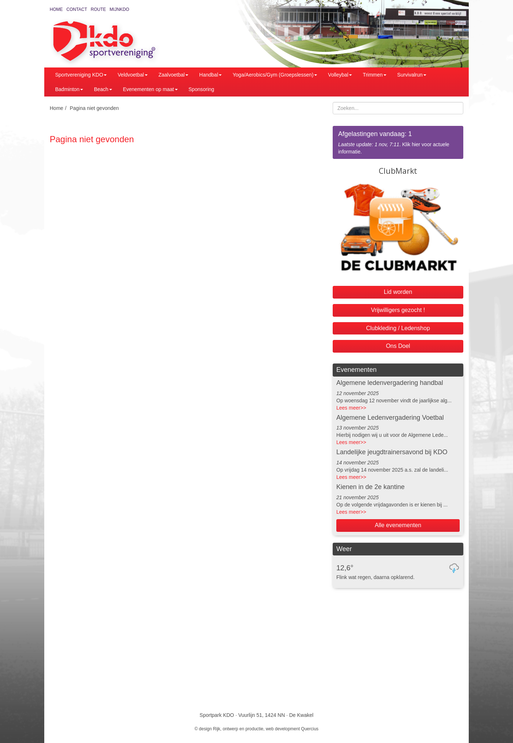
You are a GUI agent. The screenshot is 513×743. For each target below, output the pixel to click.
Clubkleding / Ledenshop (398, 328)
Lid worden (398, 292)
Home (56, 9)
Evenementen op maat (150, 89)
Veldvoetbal (132, 75)
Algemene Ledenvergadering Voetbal (390, 417)
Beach (103, 89)
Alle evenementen (398, 525)
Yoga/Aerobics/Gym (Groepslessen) (275, 75)
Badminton (69, 89)
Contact (76, 9)
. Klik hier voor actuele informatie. (398, 142)
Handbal (210, 75)
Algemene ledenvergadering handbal (389, 382)
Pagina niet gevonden (94, 108)
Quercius (310, 728)
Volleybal (340, 75)
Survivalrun (411, 75)
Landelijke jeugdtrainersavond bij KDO (391, 452)
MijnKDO (119, 9)
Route (98, 9)
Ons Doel (398, 346)
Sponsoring (201, 89)
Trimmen (374, 75)
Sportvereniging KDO (81, 75)
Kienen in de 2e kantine (370, 486)
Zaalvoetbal (173, 75)
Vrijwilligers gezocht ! (398, 310)
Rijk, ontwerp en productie (238, 728)
